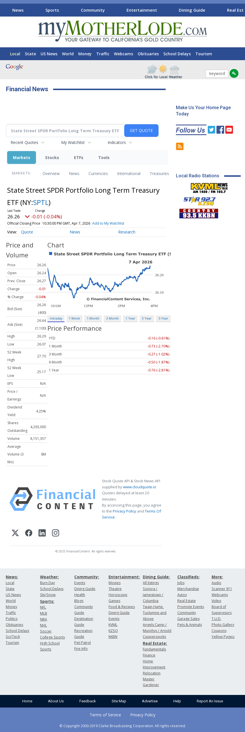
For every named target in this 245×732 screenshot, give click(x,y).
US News (49, 53)
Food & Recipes (122, 606)
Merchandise (188, 588)
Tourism (203, 53)
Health (79, 594)
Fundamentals (154, 649)
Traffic (102, 53)
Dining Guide (192, 10)
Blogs (78, 600)
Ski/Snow (48, 594)
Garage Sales (188, 618)
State (30, 53)
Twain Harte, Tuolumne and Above (154, 612)
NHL (43, 625)
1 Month (93, 318)
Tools (104, 157)
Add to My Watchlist (108, 223)
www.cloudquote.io (139, 486)
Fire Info (81, 648)
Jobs (180, 582)
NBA (43, 619)
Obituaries (148, 53)
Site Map (119, 701)
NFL (43, 607)
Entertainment (141, 10)
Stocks (52, 157)
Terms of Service (105, 714)
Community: (86, 577)
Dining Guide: (156, 577)
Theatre (115, 588)
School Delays (177, 53)
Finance (149, 655)
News (18, 10)
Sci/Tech (13, 636)
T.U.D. (216, 618)
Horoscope (118, 594)
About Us (56, 701)
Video (216, 600)
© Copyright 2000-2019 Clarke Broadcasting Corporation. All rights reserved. (122, 725)
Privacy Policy (124, 511)
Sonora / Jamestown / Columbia (153, 594)
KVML (113, 624)
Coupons (219, 630)
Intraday (56, 318)
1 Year (130, 318)
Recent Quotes (24, 142)
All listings (151, 582)
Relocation (151, 673)
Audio (216, 582)
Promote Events (190, 606)
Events (79, 582)
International (128, 173)
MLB (43, 613)
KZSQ (113, 630)
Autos (182, 594)
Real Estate (186, 600)
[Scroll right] (240, 9)
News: (12, 577)
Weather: (49, 577)
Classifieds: (188, 577)
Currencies (98, 173)
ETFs (78, 157)
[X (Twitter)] (15, 533)
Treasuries (159, 173)
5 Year (163, 318)
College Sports (52, 637)
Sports (52, 10)
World (68, 53)
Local (15, 53)
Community (93, 10)
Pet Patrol (82, 642)
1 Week (74, 318)
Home (27, 701)
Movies (115, 582)
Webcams (123, 53)
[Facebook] (29, 533)
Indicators (117, 142)
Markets (21, 157)
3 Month (112, 318)
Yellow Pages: (223, 636)
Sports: (47, 601)
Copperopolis (154, 636)
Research (126, 232)
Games (114, 600)
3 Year (147, 318)
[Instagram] (55, 533)
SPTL (41, 202)
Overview (51, 173)
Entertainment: (124, 577)
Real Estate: (155, 643)
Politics (11, 618)
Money (85, 53)
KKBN (113, 636)
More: (217, 577)
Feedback (87, 701)
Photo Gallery (223, 624)
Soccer (46, 631)
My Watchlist (73, 142)
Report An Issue (210, 701)
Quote (27, 232)
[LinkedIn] (42, 533)
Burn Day (47, 582)
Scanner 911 (222, 588)
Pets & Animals (189, 624)
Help (177, 701)
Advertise (150, 701)
